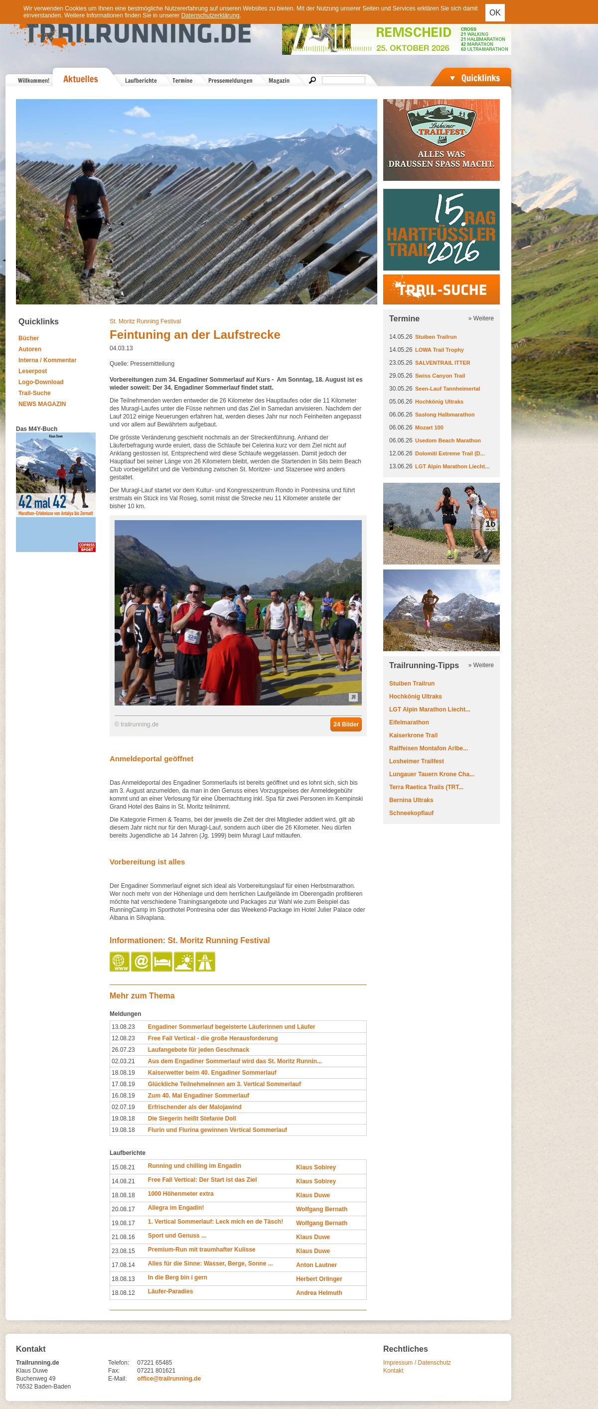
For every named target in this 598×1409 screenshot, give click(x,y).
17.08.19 (123, 1084)
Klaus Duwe (313, 1195)
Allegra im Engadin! (176, 1207)
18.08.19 (123, 1072)
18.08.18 (123, 1195)
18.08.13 (123, 1278)
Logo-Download (41, 382)
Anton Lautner (316, 1265)
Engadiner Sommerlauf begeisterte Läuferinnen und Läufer (231, 1026)
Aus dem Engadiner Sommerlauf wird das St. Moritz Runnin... (235, 1061)
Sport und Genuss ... (177, 1235)
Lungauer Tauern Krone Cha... (431, 774)
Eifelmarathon (409, 722)
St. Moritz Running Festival (145, 321)
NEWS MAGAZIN (42, 404)
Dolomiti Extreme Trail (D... (450, 453)
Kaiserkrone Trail (413, 735)
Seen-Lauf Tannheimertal (447, 389)
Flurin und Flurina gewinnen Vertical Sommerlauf (217, 1130)
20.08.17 (123, 1209)
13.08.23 (123, 1026)
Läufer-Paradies (170, 1291)
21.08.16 (123, 1237)
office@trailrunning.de (169, 1378)
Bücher (28, 338)
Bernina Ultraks (411, 800)
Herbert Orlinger (319, 1278)
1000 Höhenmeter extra (181, 1193)
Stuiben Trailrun (436, 337)
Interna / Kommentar (47, 360)
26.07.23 (123, 1049)
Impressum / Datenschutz (417, 1362)
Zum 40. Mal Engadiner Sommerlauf (198, 1095)
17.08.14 (123, 1265)
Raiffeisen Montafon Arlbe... (428, 748)
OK (495, 12)
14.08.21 (123, 1181)
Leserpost (32, 371)
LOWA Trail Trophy (439, 350)
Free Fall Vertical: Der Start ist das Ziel (202, 1179)
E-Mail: (117, 1378)
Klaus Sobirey (316, 1167)
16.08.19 (123, 1095)
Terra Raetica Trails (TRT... (426, 787)
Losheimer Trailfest (416, 761)
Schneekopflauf (411, 813)
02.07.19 (123, 1107)
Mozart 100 (429, 427)
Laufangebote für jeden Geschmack (198, 1049)
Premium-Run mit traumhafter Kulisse (202, 1249)
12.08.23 (123, 1038)
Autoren (29, 349)
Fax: (114, 1370)
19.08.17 (123, 1223)
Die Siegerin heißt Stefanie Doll (192, 1118)
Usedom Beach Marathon (448, 440)
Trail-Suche (34, 393)
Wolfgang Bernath (321, 1209)
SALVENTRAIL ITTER (442, 363)
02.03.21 (123, 1061)
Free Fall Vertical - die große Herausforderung (213, 1038)
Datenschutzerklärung (210, 15)
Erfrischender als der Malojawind (195, 1107)
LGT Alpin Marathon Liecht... (452, 466)
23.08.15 (123, 1251)
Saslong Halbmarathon (445, 415)
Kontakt (393, 1370)
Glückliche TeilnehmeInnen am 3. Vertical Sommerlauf (224, 1084)
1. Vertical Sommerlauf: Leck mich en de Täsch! (215, 1221)
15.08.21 (123, 1167)
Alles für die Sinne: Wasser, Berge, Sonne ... (210, 1263)
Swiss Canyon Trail (440, 376)
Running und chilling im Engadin (194, 1165)
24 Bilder (346, 724)
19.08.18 (123, 1118)
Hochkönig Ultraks (439, 402)
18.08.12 (123, 1292)
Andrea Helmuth (319, 1292)
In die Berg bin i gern (177, 1277)
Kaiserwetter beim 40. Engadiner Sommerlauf (212, 1072)
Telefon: (118, 1362)
